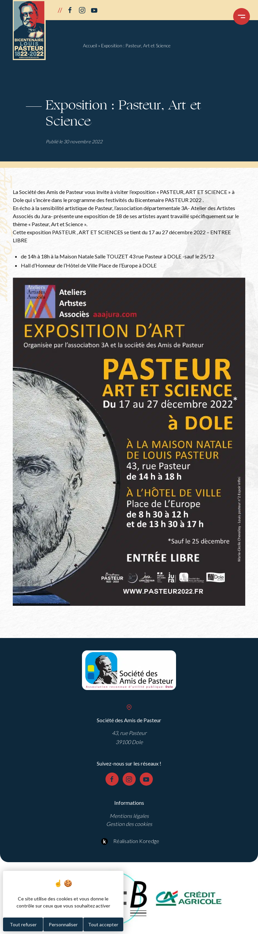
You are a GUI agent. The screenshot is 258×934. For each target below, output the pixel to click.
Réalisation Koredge (129, 841)
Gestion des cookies (129, 824)
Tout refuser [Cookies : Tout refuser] (23, 924)
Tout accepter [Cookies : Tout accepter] (103, 924)
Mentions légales (129, 816)
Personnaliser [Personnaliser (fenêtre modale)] (63, 924)
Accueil (90, 45)
